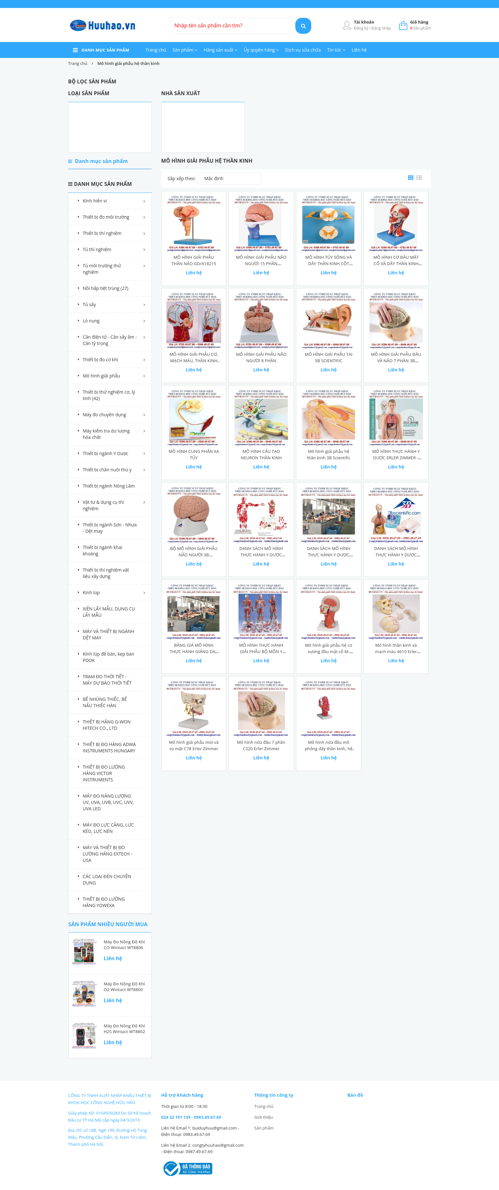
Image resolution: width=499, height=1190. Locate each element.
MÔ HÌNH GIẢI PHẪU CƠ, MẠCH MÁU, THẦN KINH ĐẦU (194, 360)
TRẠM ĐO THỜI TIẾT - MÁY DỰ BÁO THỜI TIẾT (107, 679)
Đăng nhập (381, 28)
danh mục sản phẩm (105, 50)
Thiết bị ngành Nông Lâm (109, 486)
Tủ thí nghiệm (97, 249)
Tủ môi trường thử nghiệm (102, 269)
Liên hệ (359, 50)
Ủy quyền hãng (261, 50)
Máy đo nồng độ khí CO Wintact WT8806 (124, 944)
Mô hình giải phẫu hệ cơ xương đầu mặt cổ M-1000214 (328, 651)
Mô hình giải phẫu (101, 376)
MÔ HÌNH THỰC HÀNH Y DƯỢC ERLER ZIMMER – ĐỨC (396, 457)
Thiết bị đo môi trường (106, 217)
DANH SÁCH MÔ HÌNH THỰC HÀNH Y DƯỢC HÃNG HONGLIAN (328, 555)
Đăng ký (361, 28)
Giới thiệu (263, 1117)
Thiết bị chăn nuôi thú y (107, 470)
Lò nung (91, 321)
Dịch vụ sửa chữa (303, 50)
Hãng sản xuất (220, 50)
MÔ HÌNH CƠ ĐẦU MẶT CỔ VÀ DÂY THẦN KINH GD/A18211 (396, 263)
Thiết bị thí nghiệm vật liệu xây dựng (106, 573)
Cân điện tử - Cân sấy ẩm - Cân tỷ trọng (110, 340)
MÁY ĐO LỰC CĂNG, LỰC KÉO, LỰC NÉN (108, 828)
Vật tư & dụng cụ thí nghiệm (103, 505)
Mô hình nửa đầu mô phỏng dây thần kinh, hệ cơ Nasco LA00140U (328, 748)
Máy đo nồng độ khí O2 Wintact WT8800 (124, 986)
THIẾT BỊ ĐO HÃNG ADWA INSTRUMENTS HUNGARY (109, 747)
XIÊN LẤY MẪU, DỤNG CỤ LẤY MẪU (109, 612)
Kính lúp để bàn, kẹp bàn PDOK (108, 657)
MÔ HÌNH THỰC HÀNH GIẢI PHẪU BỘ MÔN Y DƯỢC (261, 651)
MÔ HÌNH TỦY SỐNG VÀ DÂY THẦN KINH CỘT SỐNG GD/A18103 (328, 263)
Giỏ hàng (419, 22)
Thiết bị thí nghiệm (102, 233)
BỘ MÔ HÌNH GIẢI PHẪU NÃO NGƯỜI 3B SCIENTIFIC (193, 555)
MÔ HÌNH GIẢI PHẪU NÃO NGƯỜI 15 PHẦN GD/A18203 (261, 263)
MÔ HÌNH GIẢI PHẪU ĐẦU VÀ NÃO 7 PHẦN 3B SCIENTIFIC (396, 360)
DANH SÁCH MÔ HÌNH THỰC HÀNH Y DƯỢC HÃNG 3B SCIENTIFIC (396, 555)
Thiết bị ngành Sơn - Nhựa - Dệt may (110, 528)
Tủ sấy (89, 304)
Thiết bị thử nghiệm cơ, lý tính (109, 395)
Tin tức (336, 50)
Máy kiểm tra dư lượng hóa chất (106, 434)
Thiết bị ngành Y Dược (105, 453)
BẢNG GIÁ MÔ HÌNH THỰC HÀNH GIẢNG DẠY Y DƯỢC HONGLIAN (194, 651)
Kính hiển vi (95, 201)
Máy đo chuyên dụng (104, 415)
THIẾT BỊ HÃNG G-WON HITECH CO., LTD (106, 725)
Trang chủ (155, 50)
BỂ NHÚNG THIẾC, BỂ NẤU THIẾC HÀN (105, 702)
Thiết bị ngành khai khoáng (102, 550)
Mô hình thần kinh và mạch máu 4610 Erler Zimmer (396, 651)
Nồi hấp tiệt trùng (105, 288)
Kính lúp (91, 592)
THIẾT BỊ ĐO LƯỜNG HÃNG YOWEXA (104, 902)
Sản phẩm (184, 50)
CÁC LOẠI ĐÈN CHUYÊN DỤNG (107, 879)
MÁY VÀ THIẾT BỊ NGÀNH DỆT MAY (108, 634)
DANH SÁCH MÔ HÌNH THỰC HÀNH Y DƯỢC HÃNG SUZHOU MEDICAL (261, 555)
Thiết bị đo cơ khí (100, 359)
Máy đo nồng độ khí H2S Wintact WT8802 (124, 1028)
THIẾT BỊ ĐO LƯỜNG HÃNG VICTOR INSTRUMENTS (104, 773)
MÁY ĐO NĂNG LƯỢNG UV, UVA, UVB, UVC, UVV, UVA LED (108, 802)
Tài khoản (364, 22)
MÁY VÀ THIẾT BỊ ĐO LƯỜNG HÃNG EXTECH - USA (107, 853)
